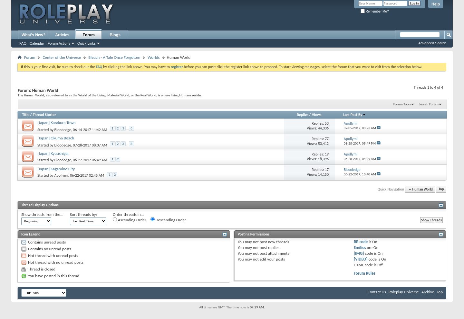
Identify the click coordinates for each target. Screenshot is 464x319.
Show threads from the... (42, 214)
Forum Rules (364, 273)
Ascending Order (129, 219)
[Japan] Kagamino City (56, 168)
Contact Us (377, 291)
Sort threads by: (83, 214)
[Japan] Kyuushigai (53, 153)
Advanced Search (432, 43)
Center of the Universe (62, 57)
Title (25, 114)
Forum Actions (59, 43)
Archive (427, 291)
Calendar (37, 43)
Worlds (154, 57)
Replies (302, 114)
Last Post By (354, 114)
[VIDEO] (361, 259)
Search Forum (429, 104)
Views (317, 114)
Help (435, 4)
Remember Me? (375, 11)
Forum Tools (402, 104)
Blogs (115, 35)
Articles (62, 35)
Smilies (360, 247)
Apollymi (61, 175)
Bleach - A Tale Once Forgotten (114, 57)
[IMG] (359, 253)
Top (441, 189)
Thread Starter (44, 114)
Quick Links (86, 43)
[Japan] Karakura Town (56, 122)
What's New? (33, 35)
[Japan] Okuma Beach (55, 138)
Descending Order (168, 219)
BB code (361, 241)
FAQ (22, 43)
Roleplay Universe (404, 291)
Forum (89, 35)
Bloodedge (62, 129)
